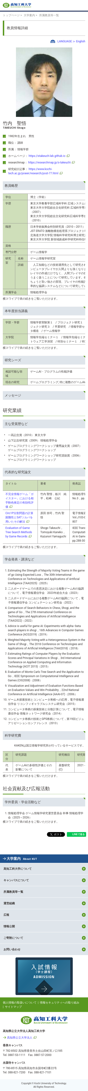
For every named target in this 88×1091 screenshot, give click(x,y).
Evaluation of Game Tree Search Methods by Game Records (18, 532)
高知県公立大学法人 (19, 1037)
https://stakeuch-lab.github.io (47, 156)
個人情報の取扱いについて (20, 1002)
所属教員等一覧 (49, 15)
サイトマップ (13, 1006)
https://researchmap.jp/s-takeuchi (49, 162)
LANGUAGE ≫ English (71, 41)
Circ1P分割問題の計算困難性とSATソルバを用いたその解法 (19, 517)
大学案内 (29, 15)
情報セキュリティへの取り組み (59, 1002)
